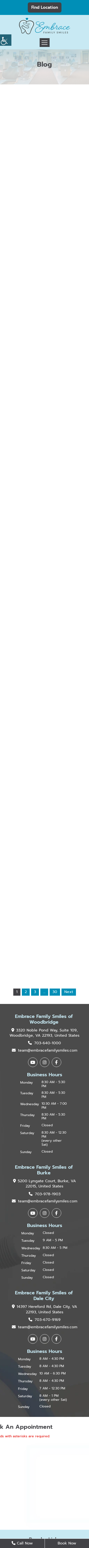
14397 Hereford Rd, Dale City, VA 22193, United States (44, 1309)
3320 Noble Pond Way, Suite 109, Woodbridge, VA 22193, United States (44, 1033)
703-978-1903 (45, 1194)
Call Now (22, 1543)
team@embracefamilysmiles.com (44, 1050)
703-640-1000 (44, 1043)
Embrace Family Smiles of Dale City (44, 1295)
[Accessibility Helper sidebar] (5, 40)
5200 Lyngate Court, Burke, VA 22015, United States (44, 1183)
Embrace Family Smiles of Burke (44, 1170)
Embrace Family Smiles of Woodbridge (44, 1019)
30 (54, 992)
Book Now (67, 1543)
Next (68, 992)
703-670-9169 (44, 1319)
